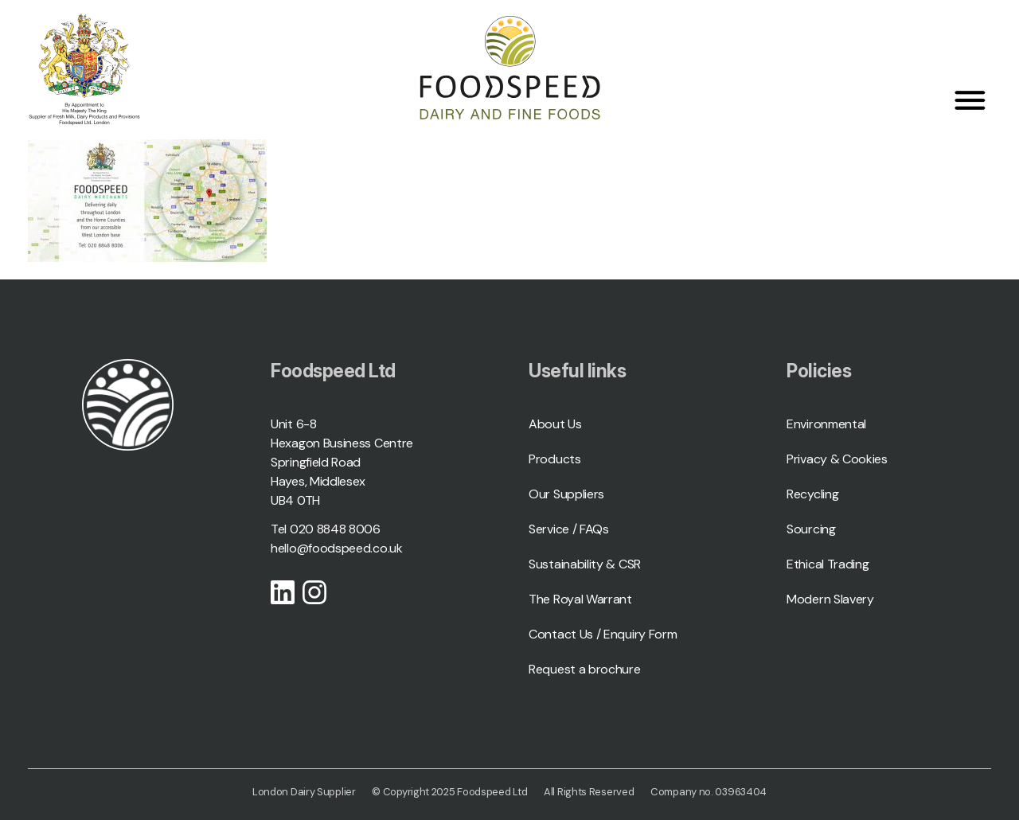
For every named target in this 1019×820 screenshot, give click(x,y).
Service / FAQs (569, 529)
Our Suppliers (566, 494)
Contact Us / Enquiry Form (603, 634)
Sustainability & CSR (585, 564)
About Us (555, 424)
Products (555, 459)
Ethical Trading (828, 564)
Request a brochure (585, 669)
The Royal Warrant (580, 599)
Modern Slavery (830, 599)
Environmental (826, 424)
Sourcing (811, 529)
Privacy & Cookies (837, 459)
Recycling (812, 494)
